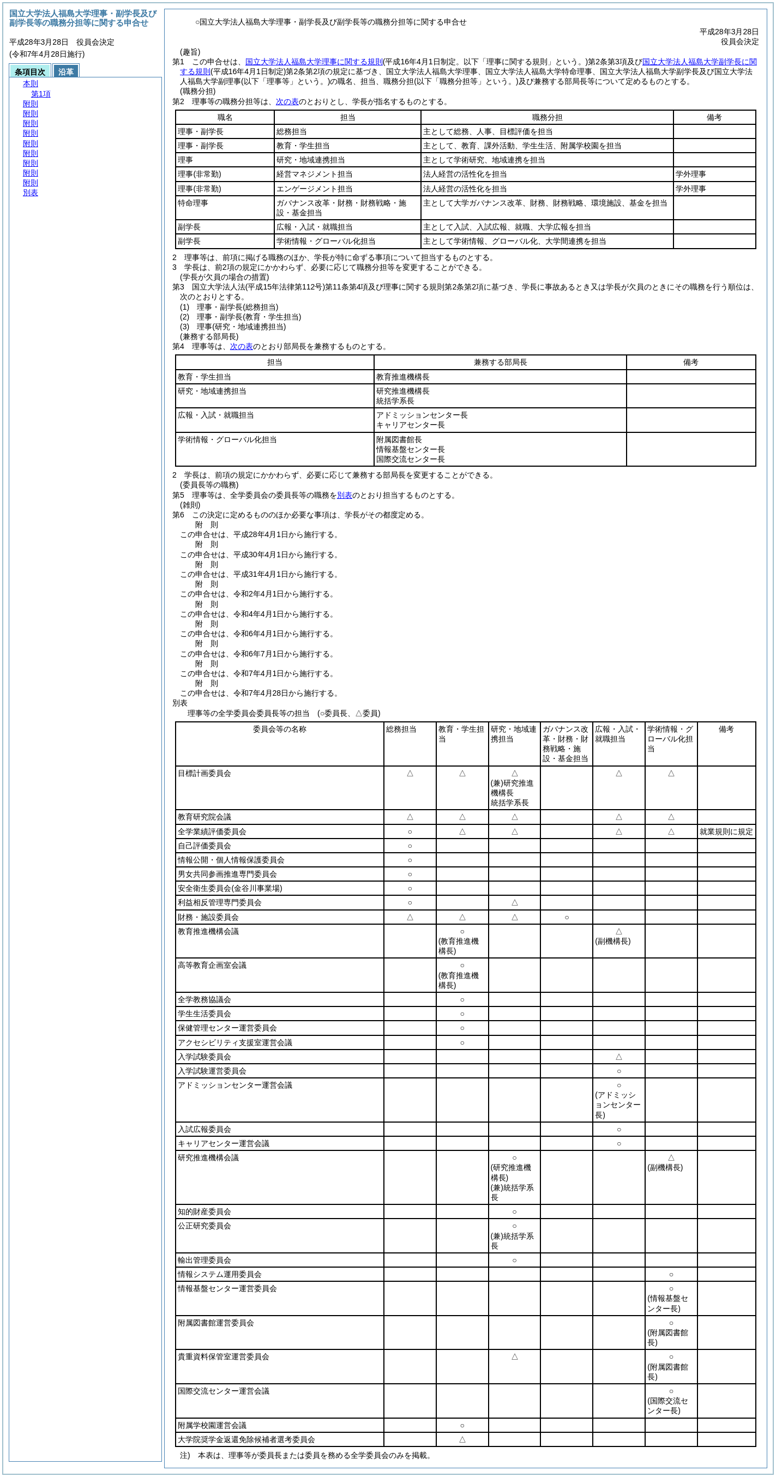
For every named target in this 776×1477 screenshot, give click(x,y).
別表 (344, 495)
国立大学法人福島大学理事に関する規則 (314, 61)
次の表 (287, 101)
